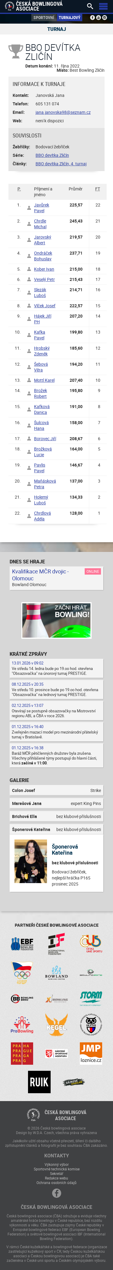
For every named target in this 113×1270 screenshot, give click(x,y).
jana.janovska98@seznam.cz (63, 112)
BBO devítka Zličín (52, 155)
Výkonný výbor (57, 1164)
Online (92, 571)
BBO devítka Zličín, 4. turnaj (61, 164)
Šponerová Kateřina (65, 849)
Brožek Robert (40, 393)
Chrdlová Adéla (42, 516)
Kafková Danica (42, 409)
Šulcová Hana (41, 425)
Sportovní (43, 17)
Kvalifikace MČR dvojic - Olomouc (40, 575)
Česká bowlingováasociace (65, 1115)
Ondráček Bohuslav (43, 256)
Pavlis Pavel (39, 467)
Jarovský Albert (42, 240)
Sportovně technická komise (57, 1168)
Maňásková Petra (45, 484)
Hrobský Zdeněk (42, 351)
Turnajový (69, 17)
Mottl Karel (44, 380)
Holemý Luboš (41, 500)
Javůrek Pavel (41, 207)
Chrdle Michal (40, 223)
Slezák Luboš (40, 292)
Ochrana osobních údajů (56, 1182)
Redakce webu (56, 1178)
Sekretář (56, 1173)
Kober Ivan (44, 269)
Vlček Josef (44, 305)
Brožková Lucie (43, 451)
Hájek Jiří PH (42, 319)
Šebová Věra (41, 367)
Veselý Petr (44, 279)
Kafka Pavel (39, 335)
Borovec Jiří (45, 438)
